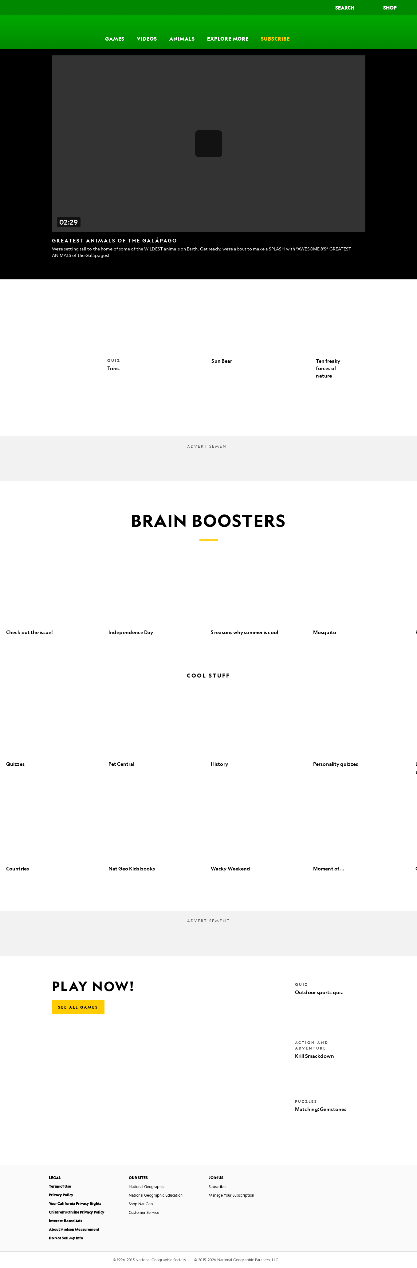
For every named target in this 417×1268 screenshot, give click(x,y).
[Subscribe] (275, 32)
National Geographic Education (156, 1195)
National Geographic (146, 1186)
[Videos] (147, 32)
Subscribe (217, 1186)
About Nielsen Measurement (74, 1229)
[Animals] (182, 32)
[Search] (350, 7)
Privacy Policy (61, 1195)
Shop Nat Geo (141, 1203)
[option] (54, 602)
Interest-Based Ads (65, 1220)
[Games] (114, 32)
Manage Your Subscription (231, 1195)
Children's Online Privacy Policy (76, 1212)
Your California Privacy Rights (75, 1203)
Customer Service (144, 1212)
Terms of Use (60, 1186)
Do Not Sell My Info (66, 1238)
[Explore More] (228, 32)
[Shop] (395, 7)
